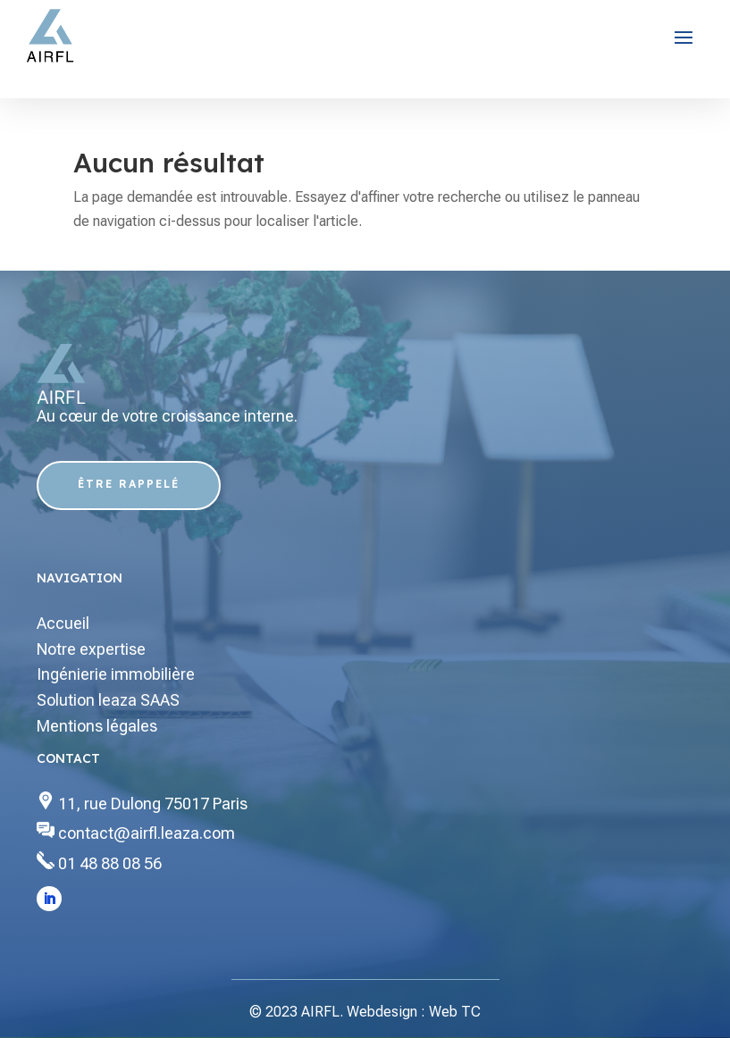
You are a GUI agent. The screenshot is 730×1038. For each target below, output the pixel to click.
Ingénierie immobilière (116, 674)
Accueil (63, 623)
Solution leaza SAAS (108, 700)
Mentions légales (97, 725)
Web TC (455, 1011)
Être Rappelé (129, 483)
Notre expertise (91, 649)
